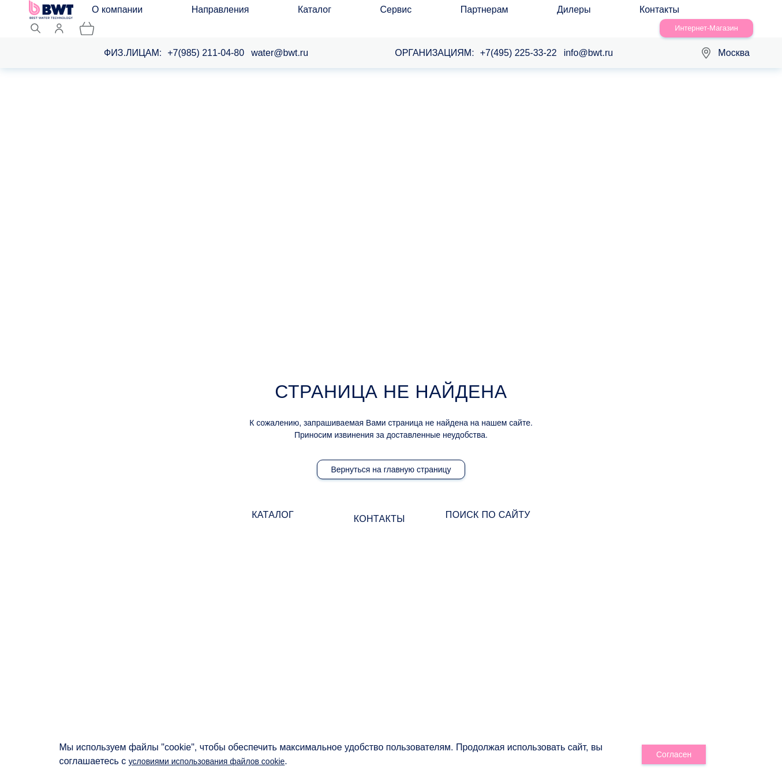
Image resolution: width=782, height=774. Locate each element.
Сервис (303, 12)
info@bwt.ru (588, 41)
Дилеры (411, 12)
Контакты (462, 12)
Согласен (674, 754)
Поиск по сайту (531, 509)
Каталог (255, 12)
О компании (127, 12)
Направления (196, 12)
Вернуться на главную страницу (391, 459)
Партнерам (356, 12)
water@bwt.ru (279, 41)
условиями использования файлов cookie (218, 761)
